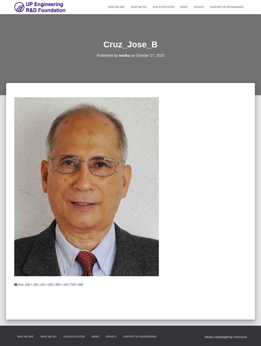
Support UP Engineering (227, 7)
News (184, 7)
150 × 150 (31, 284)
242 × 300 (46, 284)
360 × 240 (61, 284)
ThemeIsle (240, 337)
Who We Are (116, 7)
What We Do (139, 7)
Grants (199, 7)
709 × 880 (76, 284)
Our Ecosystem (163, 7)
